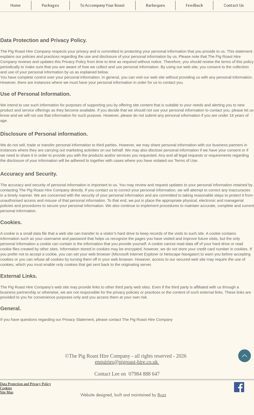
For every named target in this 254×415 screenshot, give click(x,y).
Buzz (162, 395)
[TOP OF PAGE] (244, 355)
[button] (194, 5)
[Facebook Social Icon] (239, 387)
